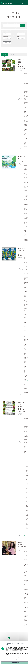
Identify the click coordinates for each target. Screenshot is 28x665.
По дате (4, 54)
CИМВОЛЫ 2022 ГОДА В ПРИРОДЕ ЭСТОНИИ (22, 406)
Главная (9, 9)
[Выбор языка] (26, 1)
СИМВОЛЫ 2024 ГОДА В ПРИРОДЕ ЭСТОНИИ (22, 64)
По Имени (11, 54)
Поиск (24, 3)
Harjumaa (25, 149)
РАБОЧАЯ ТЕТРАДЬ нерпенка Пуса (21, 251)
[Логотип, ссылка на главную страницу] (6, 3)
